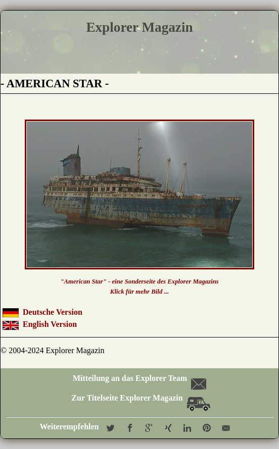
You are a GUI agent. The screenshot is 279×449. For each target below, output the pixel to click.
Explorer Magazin (139, 27)
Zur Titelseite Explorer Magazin (140, 398)
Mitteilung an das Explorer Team (139, 378)
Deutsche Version (52, 312)
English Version (50, 324)
